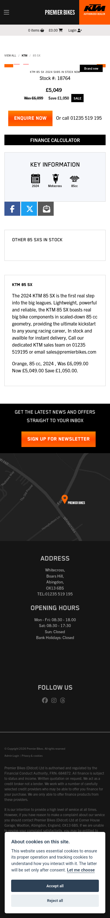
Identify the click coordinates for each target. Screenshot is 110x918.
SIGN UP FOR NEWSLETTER (58, 439)
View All (10, 55)
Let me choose (81, 870)
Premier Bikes (60, 12)
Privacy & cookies (32, 755)
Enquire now (30, 118)
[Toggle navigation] (6, 12)
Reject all (55, 900)
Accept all (54, 886)
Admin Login (11, 755)
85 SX (36, 55)
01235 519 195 (86, 118)
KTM (24, 55)
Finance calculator (55, 140)
